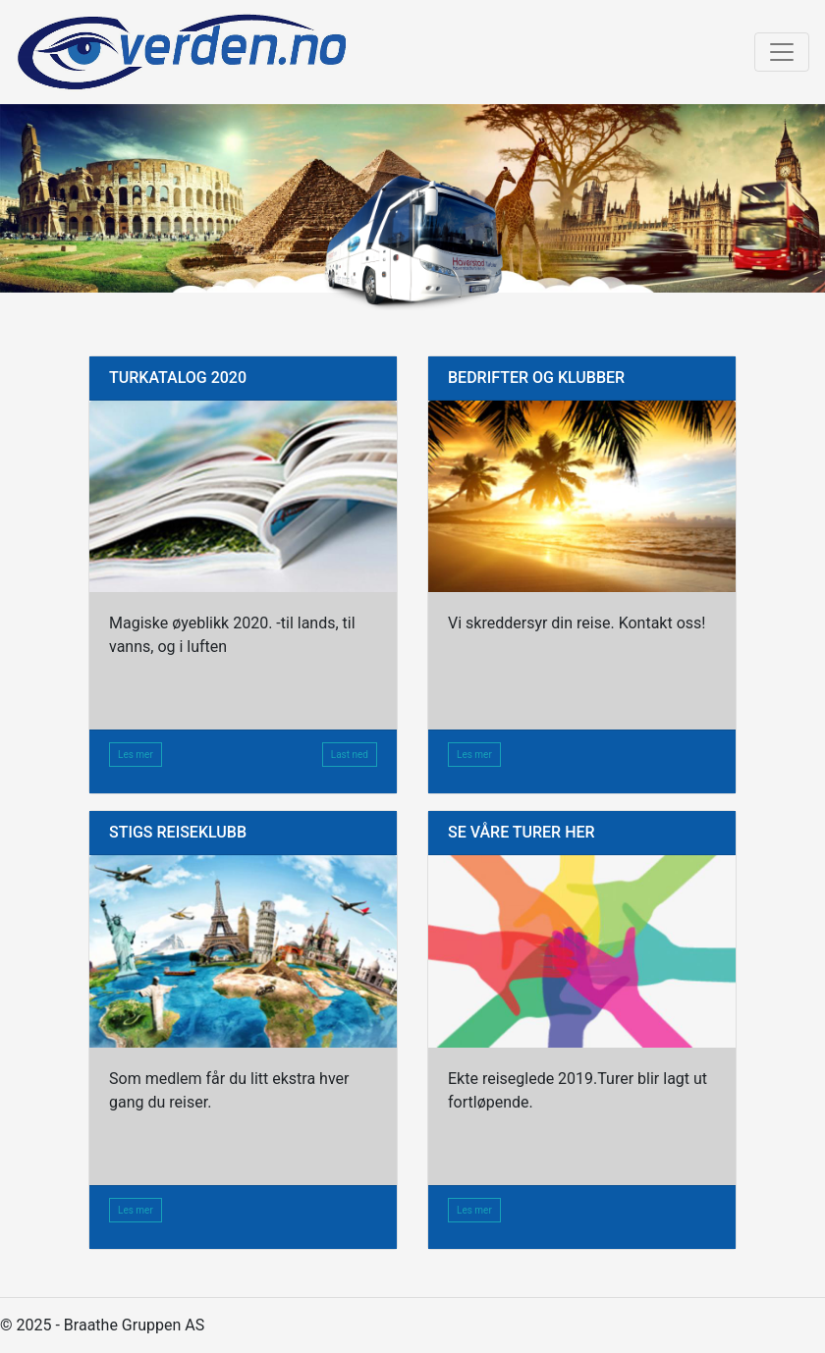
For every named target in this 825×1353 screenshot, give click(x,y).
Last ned (349, 754)
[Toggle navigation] (781, 52)
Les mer (135, 754)
